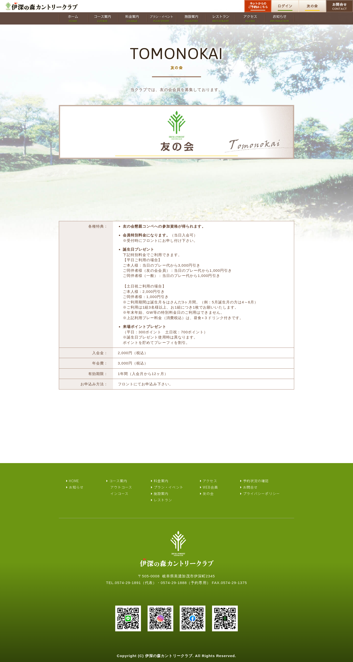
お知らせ (76, 487)
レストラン (163, 499)
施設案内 (161, 493)
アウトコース (121, 487)
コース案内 (118, 480)
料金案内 (161, 480)
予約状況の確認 (256, 480)
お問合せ (340, 6)
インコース (119, 493)
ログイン (285, 5)
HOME (74, 480)
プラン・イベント (168, 487)
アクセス (210, 480)
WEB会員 (210, 487)
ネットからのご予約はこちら (258, 5)
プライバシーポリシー (261, 493)
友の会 (312, 5)
